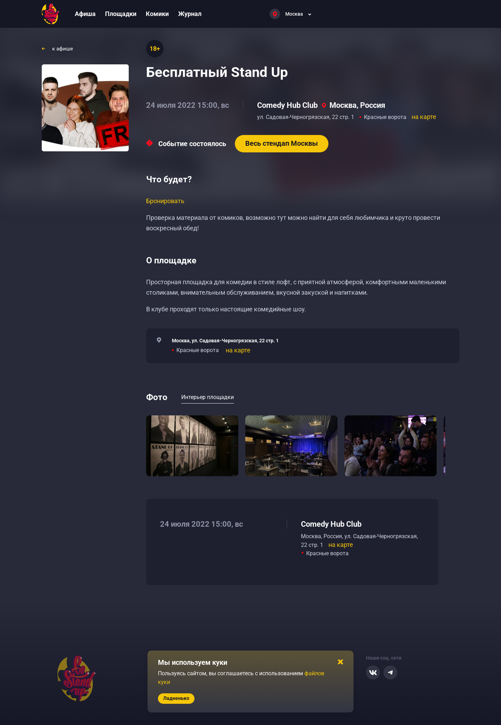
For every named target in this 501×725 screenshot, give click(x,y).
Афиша (85, 13)
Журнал (189, 13)
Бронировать (165, 201)
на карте (424, 116)
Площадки (120, 13)
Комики (157, 13)
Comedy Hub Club (287, 105)
